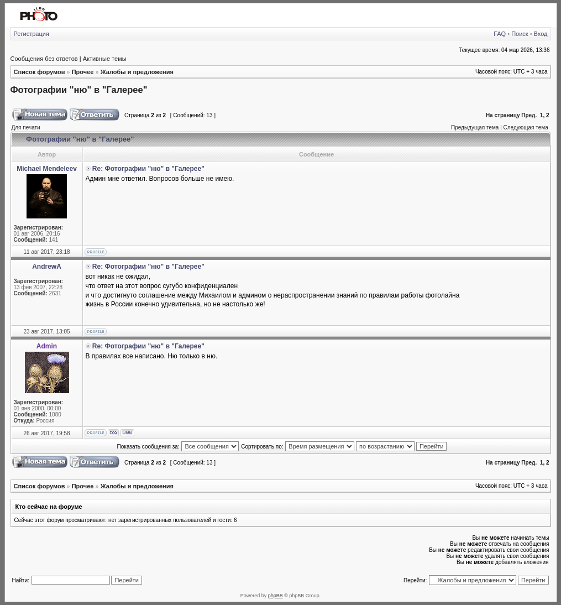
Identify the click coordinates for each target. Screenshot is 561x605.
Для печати (26, 127)
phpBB (275, 595)
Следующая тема (526, 127)
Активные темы (105, 58)
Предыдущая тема (475, 127)
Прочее (83, 72)
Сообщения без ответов (44, 58)
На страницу (503, 115)
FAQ (500, 33)
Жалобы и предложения (137, 72)
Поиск (519, 33)
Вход (541, 33)
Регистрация (31, 33)
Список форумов (39, 72)
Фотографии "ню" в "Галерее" (79, 90)
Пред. (529, 115)
